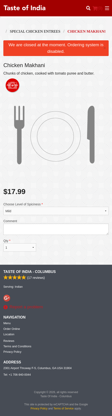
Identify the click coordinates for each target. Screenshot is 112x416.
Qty (19, 245)
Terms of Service (64, 408)
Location (8, 334)
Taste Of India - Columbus (29, 272)
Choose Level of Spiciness (56, 208)
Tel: (17, 374)
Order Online (11, 329)
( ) (98, 8)
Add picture (12, 85)
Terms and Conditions (17, 346)
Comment (56, 227)
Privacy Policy (12, 351)
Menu (7, 323)
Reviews (8, 341)
